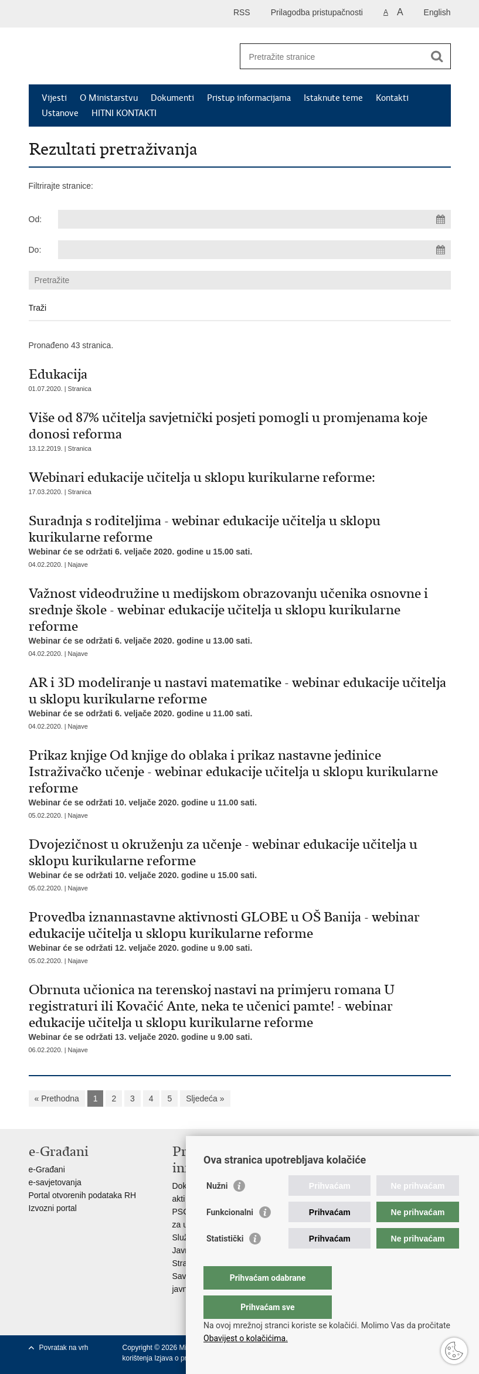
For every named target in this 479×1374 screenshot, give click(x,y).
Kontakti (392, 98)
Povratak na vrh (64, 1348)
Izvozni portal (53, 1208)
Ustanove (60, 113)
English (437, 12)
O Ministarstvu (109, 98)
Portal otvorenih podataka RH (83, 1195)
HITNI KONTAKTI (124, 113)
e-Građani (47, 1169)
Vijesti (54, 98)
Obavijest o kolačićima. (245, 1338)
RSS (241, 12)
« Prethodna (57, 1098)
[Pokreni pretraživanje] (437, 56)
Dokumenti (172, 98)
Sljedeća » (205, 1098)
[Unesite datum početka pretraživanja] (254, 219)
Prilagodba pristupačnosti (317, 12)
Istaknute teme (333, 98)
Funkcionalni (229, 1235)
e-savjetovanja (55, 1182)
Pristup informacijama (249, 98)
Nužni (216, 1209)
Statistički (224, 1262)
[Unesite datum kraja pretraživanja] (254, 249)
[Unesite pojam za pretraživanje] (332, 56)
